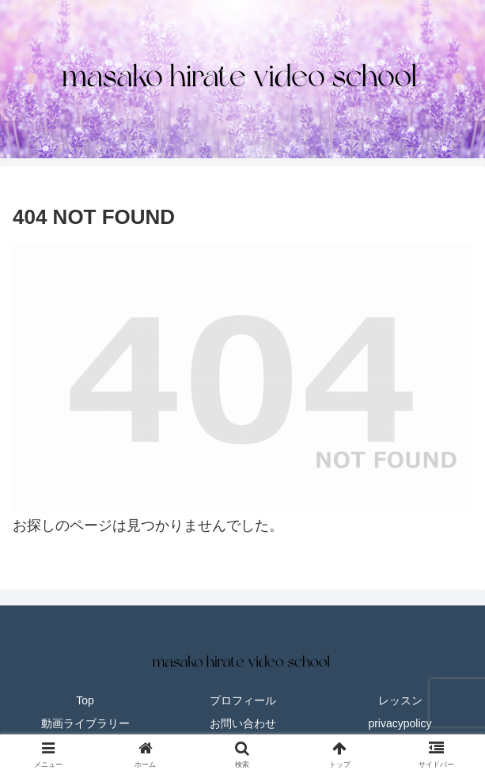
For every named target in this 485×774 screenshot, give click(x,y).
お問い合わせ (243, 723)
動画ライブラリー (85, 723)
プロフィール (243, 700)
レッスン (400, 700)
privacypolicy (399, 723)
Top (85, 700)
